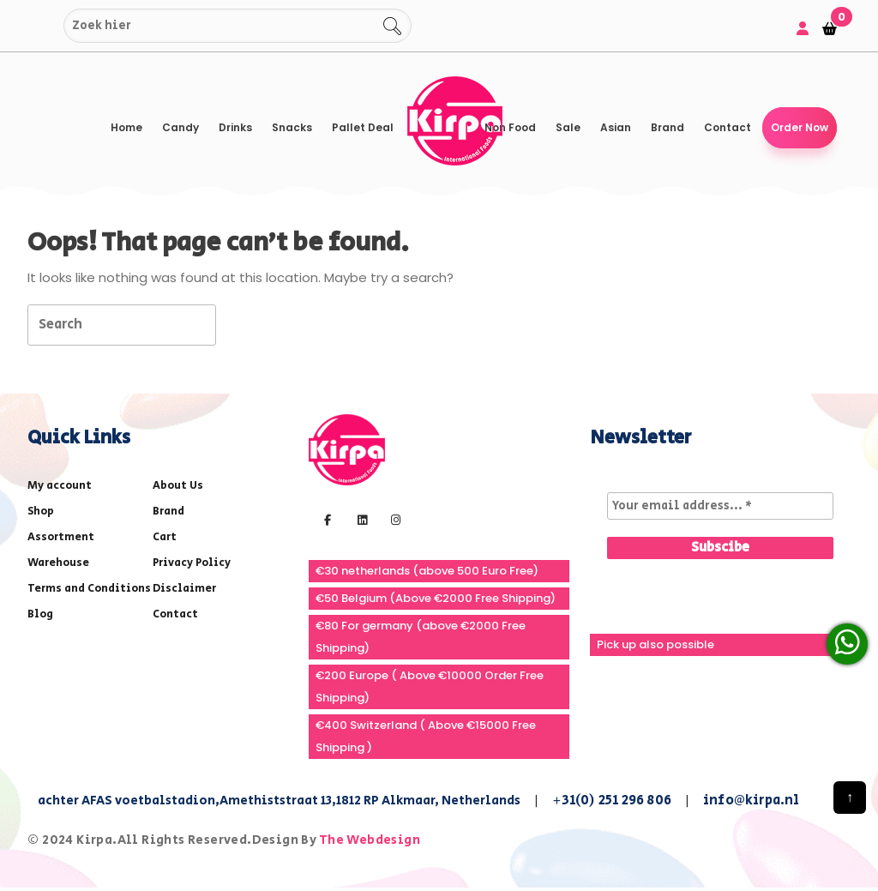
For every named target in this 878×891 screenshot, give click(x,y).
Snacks (292, 127)
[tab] (246, 324)
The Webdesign (369, 840)
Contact (727, 127)
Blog (40, 614)
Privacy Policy (192, 563)
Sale (568, 127)
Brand (667, 127)
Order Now (799, 127)
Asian (615, 127)
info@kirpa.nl (751, 800)
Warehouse (58, 563)
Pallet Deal (363, 127)
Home (126, 127)
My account (59, 486)
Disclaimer (184, 589)
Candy (180, 127)
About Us (178, 486)
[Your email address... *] (720, 506)
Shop (40, 511)
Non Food (510, 127)
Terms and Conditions (89, 589)
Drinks (235, 127)
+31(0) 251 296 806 (611, 800)
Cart (165, 537)
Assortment (60, 537)
